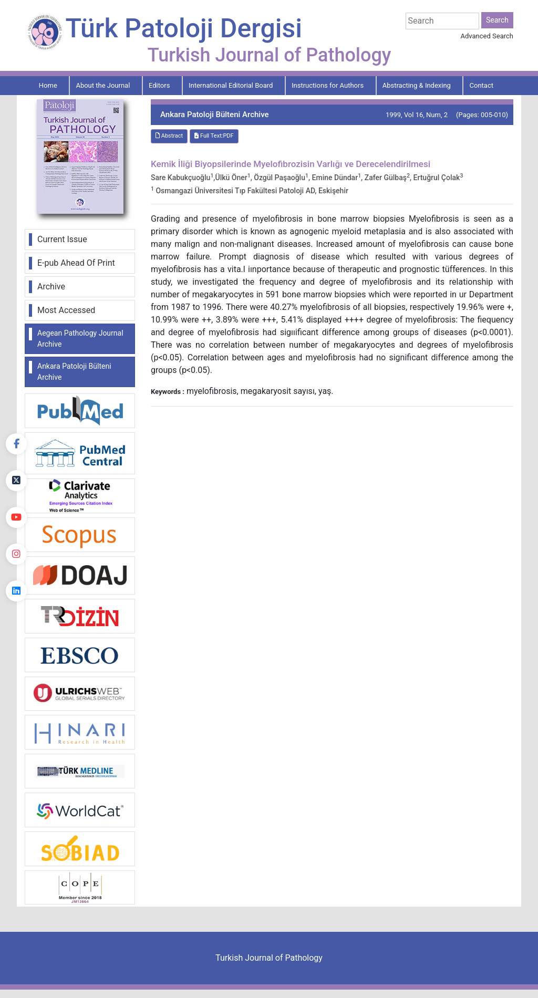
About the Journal (103, 85)
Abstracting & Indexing (416, 85)
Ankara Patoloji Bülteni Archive (74, 371)
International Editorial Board (231, 85)
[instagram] (16, 554)
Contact (481, 85)
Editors (159, 85)
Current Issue (62, 239)
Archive (51, 287)
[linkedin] (16, 590)
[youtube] (16, 517)
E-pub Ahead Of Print (76, 263)
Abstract (169, 135)
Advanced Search (487, 36)
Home (48, 85)
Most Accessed (66, 310)
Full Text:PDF (213, 135)
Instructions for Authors (328, 85)
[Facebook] (16, 443)
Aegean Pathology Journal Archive (80, 338)
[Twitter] (16, 480)
